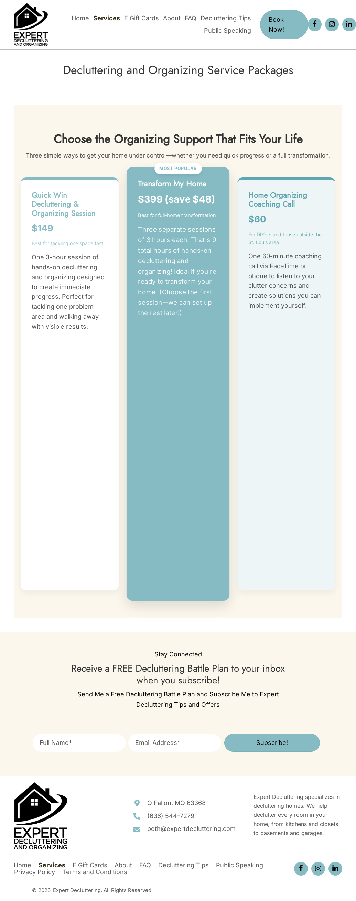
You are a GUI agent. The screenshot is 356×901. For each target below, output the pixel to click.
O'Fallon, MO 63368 (176, 802)
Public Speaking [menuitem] (239, 865)
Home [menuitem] (22, 865)
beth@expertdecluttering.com (191, 828)
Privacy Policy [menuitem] (34, 872)
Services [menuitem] (52, 865)
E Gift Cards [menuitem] (90, 865)
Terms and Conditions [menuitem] (94, 872)
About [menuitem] (123, 865)
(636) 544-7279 (170, 815)
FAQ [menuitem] (145, 865)
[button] (315, 24)
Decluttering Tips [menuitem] (183, 865)
